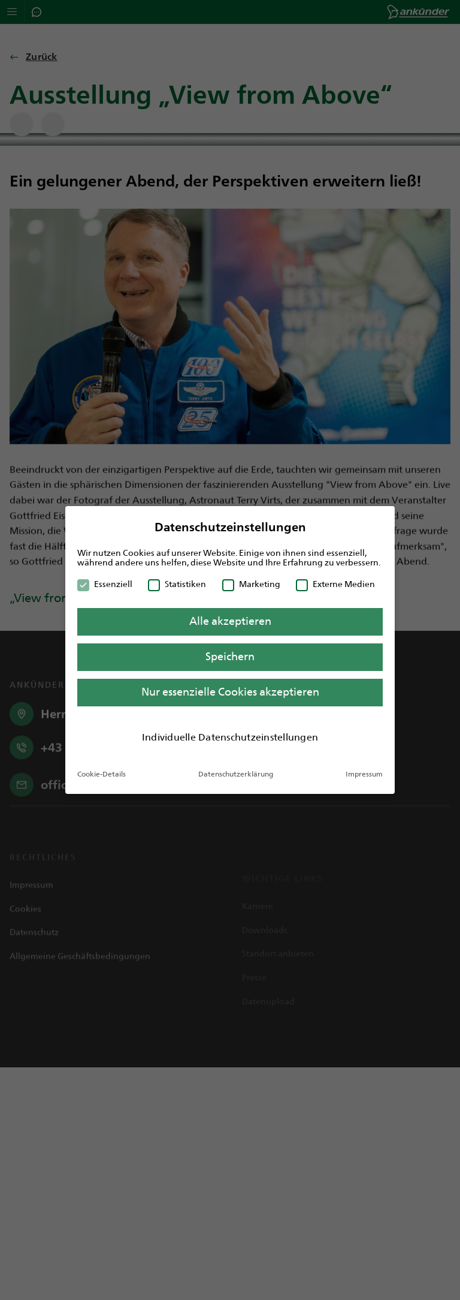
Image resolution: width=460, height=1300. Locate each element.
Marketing (251, 584)
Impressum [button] (364, 774)
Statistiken (177, 584)
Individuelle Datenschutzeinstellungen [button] (230, 737)
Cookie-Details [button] (101, 774)
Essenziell (104, 584)
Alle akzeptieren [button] (230, 621)
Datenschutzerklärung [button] (235, 774)
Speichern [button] (230, 657)
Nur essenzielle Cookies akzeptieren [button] (230, 692)
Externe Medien (335, 584)
